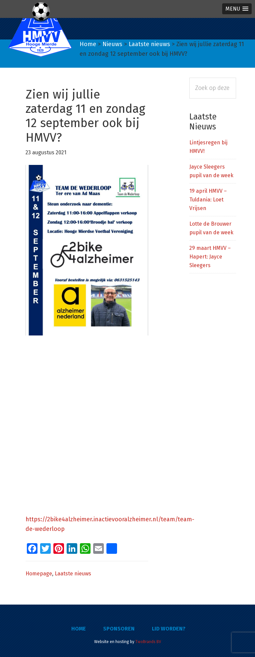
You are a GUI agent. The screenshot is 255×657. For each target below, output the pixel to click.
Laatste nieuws (73, 573)
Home (78, 628)
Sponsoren (119, 628)
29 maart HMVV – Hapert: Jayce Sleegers (210, 256)
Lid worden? (168, 628)
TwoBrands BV (148, 641)
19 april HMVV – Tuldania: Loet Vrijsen (208, 199)
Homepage (39, 573)
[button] (237, 8)
